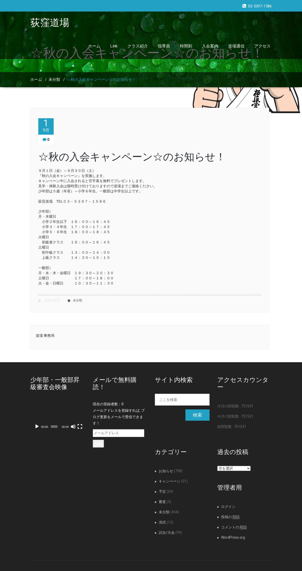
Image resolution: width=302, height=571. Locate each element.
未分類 (54, 79)
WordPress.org (233, 537)
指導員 (164, 46)
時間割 (186, 46)
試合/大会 (167, 532)
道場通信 (236, 46)
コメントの (234, 527)
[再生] (37, 426)
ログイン (228, 507)
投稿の (230, 517)
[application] (57, 416)
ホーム (94, 46)
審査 (162, 502)
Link (114, 46)
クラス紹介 (137, 46)
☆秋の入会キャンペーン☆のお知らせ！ (101, 79)
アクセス (262, 46)
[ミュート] (73, 426)
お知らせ (166, 471)
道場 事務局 (49, 300)
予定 (162, 491)
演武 (162, 522)
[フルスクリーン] (79, 426)
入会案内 (210, 46)
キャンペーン (169, 481)
